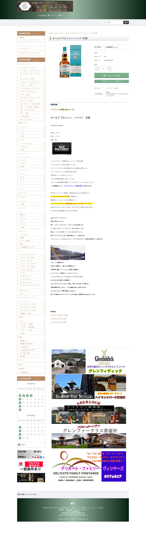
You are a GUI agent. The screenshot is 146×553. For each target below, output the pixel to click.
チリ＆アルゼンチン (26, 306)
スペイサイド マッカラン (29, 71)
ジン (21, 231)
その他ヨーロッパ (26, 299)
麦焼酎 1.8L (24, 369)
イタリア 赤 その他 (27, 290)
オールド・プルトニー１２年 (59, 315)
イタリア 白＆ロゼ (26, 293)
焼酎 (20, 365)
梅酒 (21, 265)
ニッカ (22, 142)
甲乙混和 (23, 385)
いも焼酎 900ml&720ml (27, 379)
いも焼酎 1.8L (24, 375)
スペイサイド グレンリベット (30, 75)
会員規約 (83, 539)
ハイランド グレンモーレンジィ (30, 88)
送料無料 (22, 38)
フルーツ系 (23, 255)
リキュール (22, 251)
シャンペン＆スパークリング (28, 322)
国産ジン (23, 234)
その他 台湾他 (24, 127)
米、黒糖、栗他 (25, 382)
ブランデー (22, 215)
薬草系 (22, 258)
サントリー (23, 138)
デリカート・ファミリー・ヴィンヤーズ (30, 44)
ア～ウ (22, 189)
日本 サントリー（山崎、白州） (29, 113)
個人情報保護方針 (64, 539)
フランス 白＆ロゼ (26, 283)
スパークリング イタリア (29, 333)
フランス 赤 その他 (27, 280)
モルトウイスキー (59, 33)
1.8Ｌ (22, 347)
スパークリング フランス (29, 329)
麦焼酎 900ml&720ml (27, 372)
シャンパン (23, 326)
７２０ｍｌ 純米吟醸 (27, 354)
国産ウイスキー (24, 134)
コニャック (23, 219)
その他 (22, 148)
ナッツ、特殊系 (25, 262)
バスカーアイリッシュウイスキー (30, 55)
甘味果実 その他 (26, 339)
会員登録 (43, 15)
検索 (126, 22)
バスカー (23, 178)
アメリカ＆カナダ (26, 303)
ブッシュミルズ (25, 171)
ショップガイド (92, 539)
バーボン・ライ (24, 185)
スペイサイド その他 (27, 83)
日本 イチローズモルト (28, 120)
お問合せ (100, 539)
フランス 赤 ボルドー (28, 276)
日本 (21, 318)
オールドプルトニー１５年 (58, 318)
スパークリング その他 (28, 336)
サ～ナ (22, 196)
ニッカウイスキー (25, 50)
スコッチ (22, 152)
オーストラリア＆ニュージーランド (30, 310)
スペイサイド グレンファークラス (30, 79)
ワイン (21, 272)
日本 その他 (24, 124)
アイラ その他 (25, 102)
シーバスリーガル (26, 156)
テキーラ (23, 244)
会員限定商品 (24, 404)
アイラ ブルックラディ (28, 99)
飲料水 (21, 394)
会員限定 (22, 399)
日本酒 (21, 343)
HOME (51, 33)
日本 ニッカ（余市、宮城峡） (30, 117)
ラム (21, 240)
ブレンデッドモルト (26, 130)
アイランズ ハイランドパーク (30, 105)
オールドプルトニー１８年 (58, 322)
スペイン (23, 296)
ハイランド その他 (72, 33)
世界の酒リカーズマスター (27, 526)
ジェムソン (23, 175)
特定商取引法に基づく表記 (50, 539)
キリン (22, 145)
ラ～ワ (22, 206)
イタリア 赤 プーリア (28, 286)
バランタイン (24, 160)
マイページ (53, 15)
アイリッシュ (23, 167)
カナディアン (23, 210)
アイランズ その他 (26, 108)
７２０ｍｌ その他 (26, 357)
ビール (21, 389)
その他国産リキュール (27, 268)
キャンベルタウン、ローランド (30, 95)
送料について (75, 539)
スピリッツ (22, 226)
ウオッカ (23, 237)
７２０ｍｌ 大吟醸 (26, 351)
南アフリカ (23, 315)
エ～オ (22, 193)
